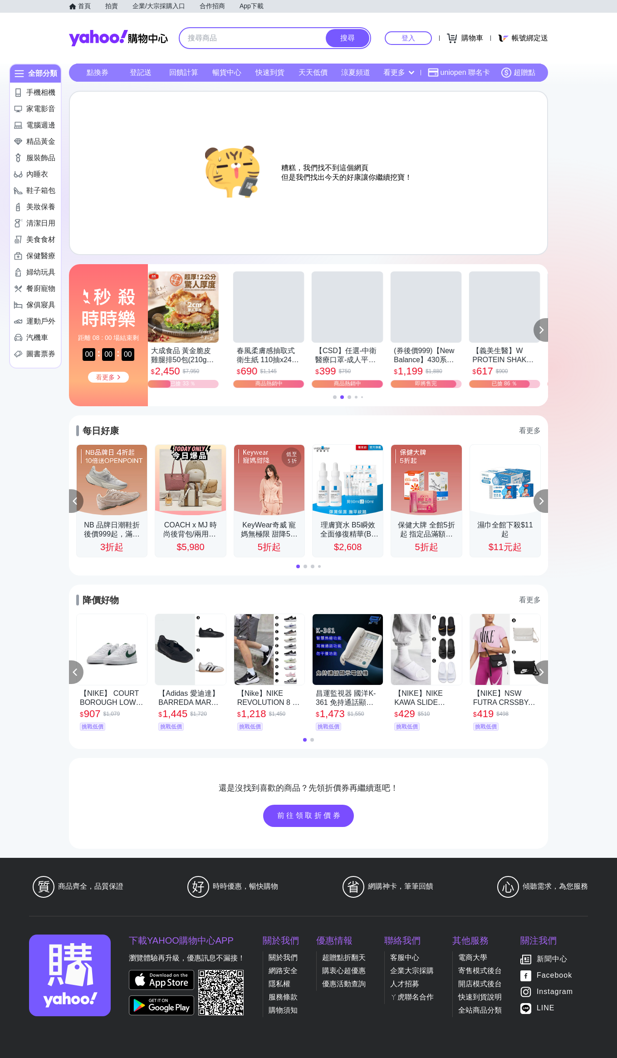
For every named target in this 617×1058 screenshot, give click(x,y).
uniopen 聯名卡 (459, 72)
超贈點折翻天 (344, 957)
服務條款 (283, 997)
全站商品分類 (480, 1010)
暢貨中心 (226, 72)
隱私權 (279, 984)
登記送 (141, 72)
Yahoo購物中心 (118, 38)
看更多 (398, 72)
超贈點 (518, 72)
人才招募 (404, 984)
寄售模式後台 (480, 970)
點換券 (97, 72)
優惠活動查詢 (344, 984)
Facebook (554, 975)
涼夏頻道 (355, 72)
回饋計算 (183, 72)
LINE (546, 1008)
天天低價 (313, 72)
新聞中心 (552, 959)
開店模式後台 (480, 984)
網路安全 (283, 970)
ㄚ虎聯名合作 (412, 997)
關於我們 (283, 957)
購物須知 (283, 1010)
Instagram (555, 991)
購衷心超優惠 (344, 970)
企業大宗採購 (412, 970)
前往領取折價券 (310, 815)
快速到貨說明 (480, 997)
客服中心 (404, 957)
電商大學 (472, 957)
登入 (408, 38)
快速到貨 (269, 72)
